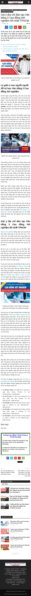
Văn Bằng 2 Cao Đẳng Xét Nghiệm (19, 10)
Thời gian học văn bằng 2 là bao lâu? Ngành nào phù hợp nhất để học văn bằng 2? (20, 490)
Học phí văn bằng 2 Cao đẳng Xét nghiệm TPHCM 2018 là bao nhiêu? (7, 472)
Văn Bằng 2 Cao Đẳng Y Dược (7, 11)
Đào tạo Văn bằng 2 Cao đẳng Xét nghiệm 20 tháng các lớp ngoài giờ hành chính (19, 498)
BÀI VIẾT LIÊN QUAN (7, 481)
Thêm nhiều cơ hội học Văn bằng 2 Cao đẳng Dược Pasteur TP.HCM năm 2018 (24, 473)
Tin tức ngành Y (4, 492)
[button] (28, 2)
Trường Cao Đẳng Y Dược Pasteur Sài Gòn (15, 591)
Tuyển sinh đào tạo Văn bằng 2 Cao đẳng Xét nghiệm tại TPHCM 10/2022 (19, 506)
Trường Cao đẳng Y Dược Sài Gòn (19, 314)
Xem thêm (15, 553)
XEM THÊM (5, 484)
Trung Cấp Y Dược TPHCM (6, 10)
